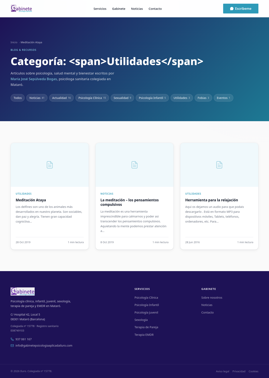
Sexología (141, 320)
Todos (18, 98)
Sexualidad (122, 98)
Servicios (100, 9)
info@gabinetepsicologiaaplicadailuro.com (41, 345)
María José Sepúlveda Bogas (34, 78)
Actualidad (61, 98)
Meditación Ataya (31, 200)
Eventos (223, 98)
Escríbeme (240, 8)
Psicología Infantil (152, 98)
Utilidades (182, 98)
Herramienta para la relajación (211, 200)
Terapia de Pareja (146, 327)
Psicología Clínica (92, 98)
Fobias (203, 98)
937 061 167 (21, 339)
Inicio (14, 42)
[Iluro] (21, 8)
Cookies (253, 371)
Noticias (137, 9)
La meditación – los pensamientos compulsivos (129, 202)
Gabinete (118, 9)
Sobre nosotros (211, 297)
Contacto (155, 9)
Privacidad (239, 371)
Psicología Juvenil (146, 312)
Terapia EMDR (144, 335)
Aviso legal (222, 371)
